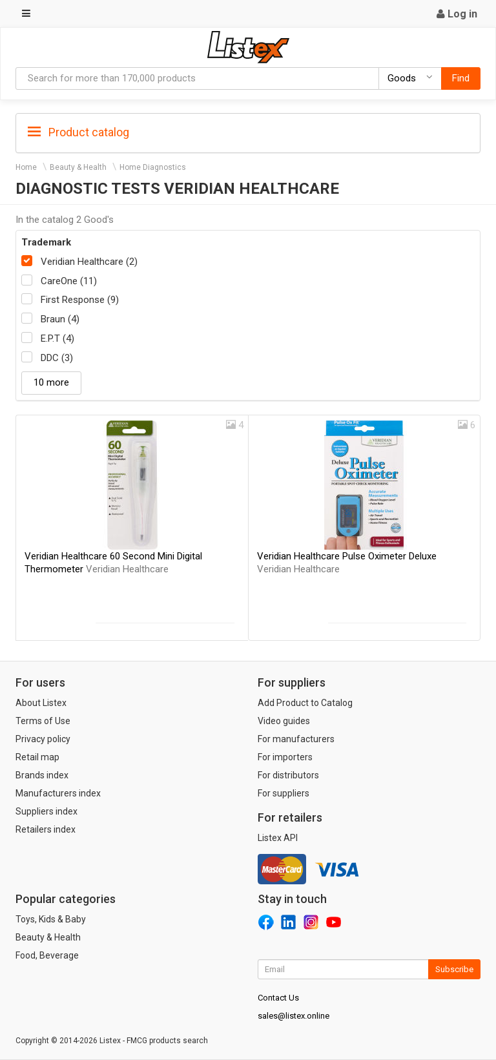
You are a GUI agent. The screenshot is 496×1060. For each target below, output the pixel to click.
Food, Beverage (47, 955)
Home (26, 167)
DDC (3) (57, 358)
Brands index (42, 775)
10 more (51, 382)
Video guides (284, 721)
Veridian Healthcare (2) (89, 261)
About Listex (41, 703)
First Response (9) (80, 300)
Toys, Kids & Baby (51, 919)
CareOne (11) (69, 281)
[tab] (248, 131)
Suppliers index (47, 811)
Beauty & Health (78, 167)
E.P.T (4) (57, 338)
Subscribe (454, 969)
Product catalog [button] (78, 132)
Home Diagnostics (152, 167)
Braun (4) (60, 319)
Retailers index (46, 829)
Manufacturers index (58, 793)
